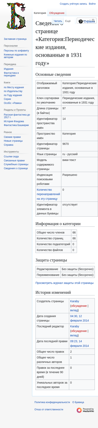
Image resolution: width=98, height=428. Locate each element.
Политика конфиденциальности (52, 402)
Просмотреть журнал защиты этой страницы (64, 283)
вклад (74, 310)
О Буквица (78, 402)
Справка (86, 21)
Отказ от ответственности (48, 409)
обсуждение (79, 305)
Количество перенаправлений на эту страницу (48, 194)
